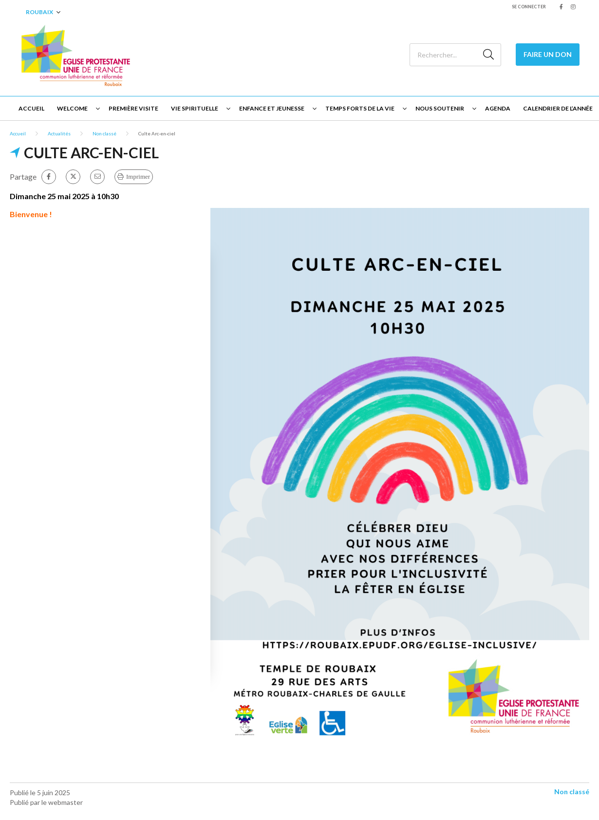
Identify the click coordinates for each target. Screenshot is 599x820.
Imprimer (138, 176)
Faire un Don (548, 54)
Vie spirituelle (194, 108)
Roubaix (39, 12)
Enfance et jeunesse (271, 108)
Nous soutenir (439, 108)
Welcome (72, 108)
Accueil (31, 108)
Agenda (497, 108)
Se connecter (529, 6)
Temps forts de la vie (359, 108)
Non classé (104, 133)
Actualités (59, 133)
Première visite (133, 108)
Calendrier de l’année (558, 108)
